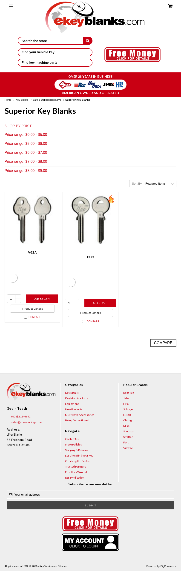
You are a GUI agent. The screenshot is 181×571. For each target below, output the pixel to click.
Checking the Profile (77, 461)
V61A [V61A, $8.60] (32, 252)
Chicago (128, 420)
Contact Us (72, 439)
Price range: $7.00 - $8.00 (26, 161)
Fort (126, 442)
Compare (32, 317)
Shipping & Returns (76, 450)
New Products (74, 409)
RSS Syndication (74, 477)
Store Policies (73, 444)
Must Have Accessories (79, 415)
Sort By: (137, 183)
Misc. (126, 426)
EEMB (127, 415)
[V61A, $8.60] (32, 220)
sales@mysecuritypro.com (25, 422)
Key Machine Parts (76, 398)
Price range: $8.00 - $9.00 (26, 171)
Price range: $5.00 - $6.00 (26, 144)
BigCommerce (169, 566)
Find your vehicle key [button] (55, 52)
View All (128, 448)
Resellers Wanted (76, 472)
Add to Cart (42, 298)
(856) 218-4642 (19, 416)
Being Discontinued (77, 420)
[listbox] (160, 183)
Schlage (128, 409)
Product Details (32, 308)
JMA (126, 398)
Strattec (128, 437)
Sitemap (62, 566)
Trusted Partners (75, 466)
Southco (128, 431)
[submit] (87, 41)
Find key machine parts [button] (55, 62)
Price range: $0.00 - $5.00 (26, 135)
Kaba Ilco (128, 392)
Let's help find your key (79, 455)
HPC (126, 403)
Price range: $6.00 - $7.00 (26, 152)
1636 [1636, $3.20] (90, 257)
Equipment (72, 403)
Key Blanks (72, 392)
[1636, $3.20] (90, 220)
